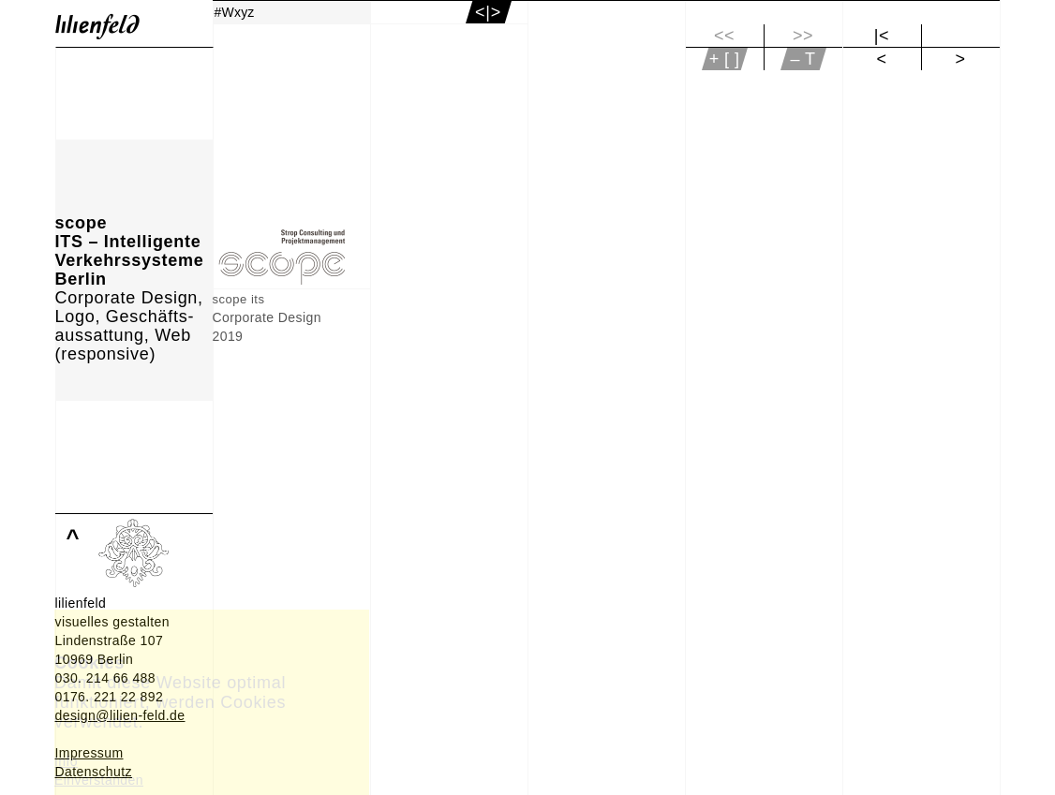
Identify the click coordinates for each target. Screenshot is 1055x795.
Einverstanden (98, 780)
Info (66, 761)
